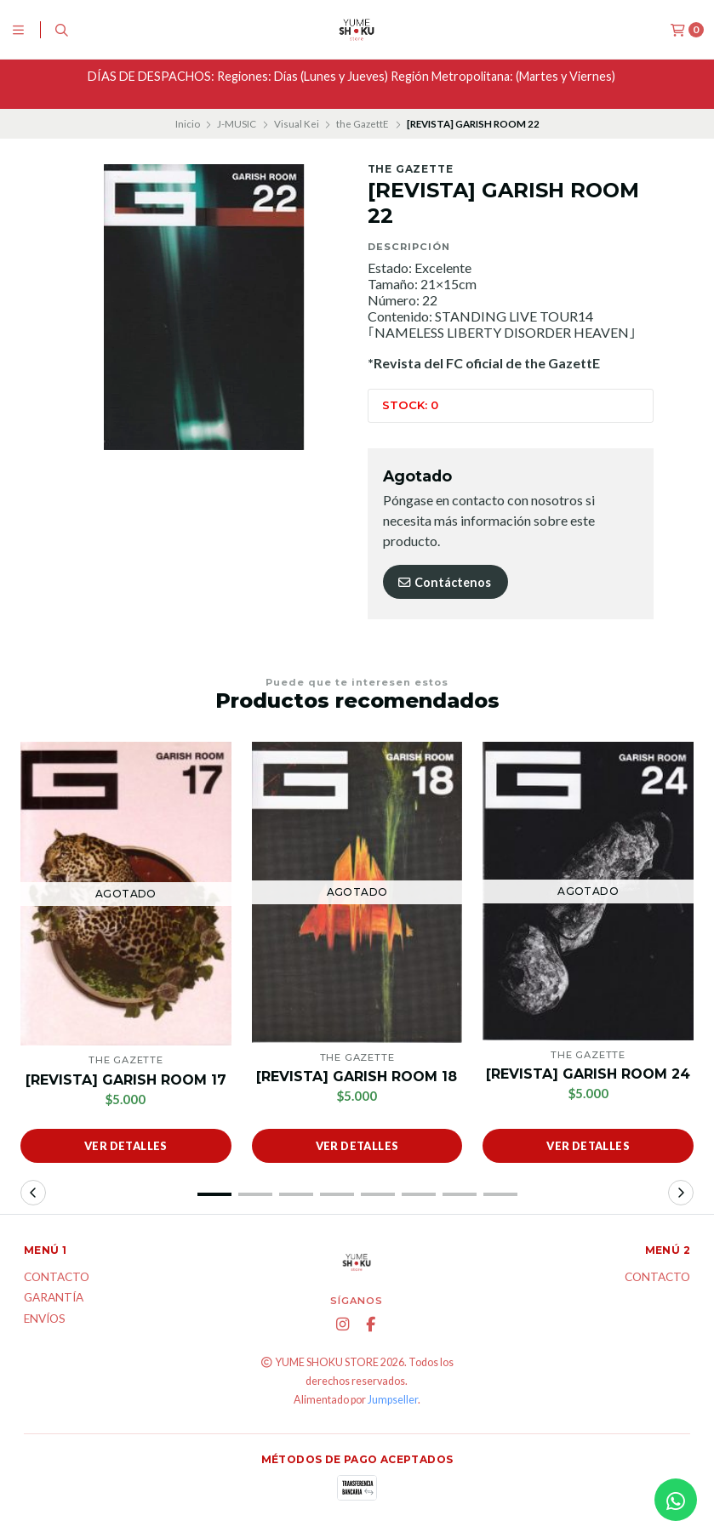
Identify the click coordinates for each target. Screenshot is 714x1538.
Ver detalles (126, 1146)
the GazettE (362, 123)
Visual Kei (296, 123)
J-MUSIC (236, 123)
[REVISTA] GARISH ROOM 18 (356, 1076)
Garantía (53, 1298)
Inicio (187, 123)
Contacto (56, 1278)
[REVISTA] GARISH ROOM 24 (588, 1074)
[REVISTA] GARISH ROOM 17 (126, 1080)
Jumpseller (393, 1399)
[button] (214, 1194)
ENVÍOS (45, 1319)
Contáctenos (444, 582)
